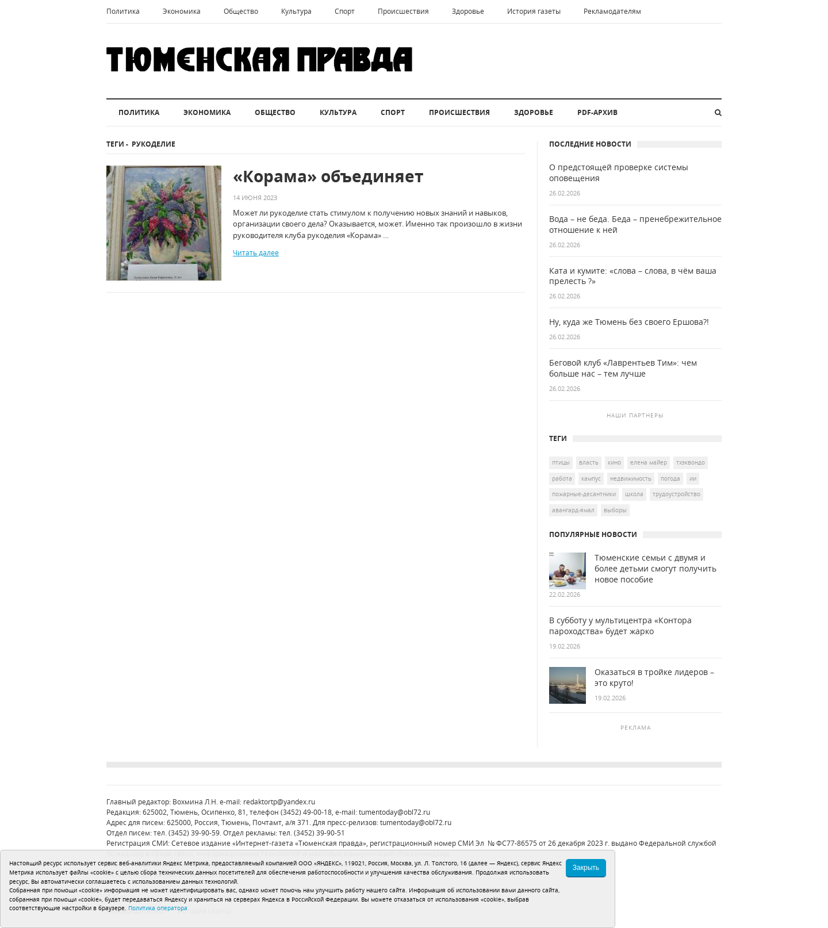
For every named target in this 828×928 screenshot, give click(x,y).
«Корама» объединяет (328, 176)
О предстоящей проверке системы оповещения (618, 172)
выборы (615, 510)
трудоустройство (676, 494)
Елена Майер (648, 462)
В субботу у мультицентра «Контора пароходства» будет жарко (620, 625)
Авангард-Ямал (573, 510)
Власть (589, 462)
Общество (241, 11)
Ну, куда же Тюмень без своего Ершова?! (629, 322)
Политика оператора (157, 908)
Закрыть (586, 868)
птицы (561, 462)
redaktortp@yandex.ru (279, 802)
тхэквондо (690, 462)
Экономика (182, 11)
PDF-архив (597, 112)
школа (634, 494)
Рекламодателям (612, 11)
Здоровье (468, 11)
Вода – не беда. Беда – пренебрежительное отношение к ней (635, 224)
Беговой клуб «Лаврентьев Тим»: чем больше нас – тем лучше (623, 368)
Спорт (345, 11)
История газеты (534, 11)
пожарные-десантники (584, 494)
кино (614, 462)
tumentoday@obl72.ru (394, 812)
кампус (591, 478)
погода (670, 478)
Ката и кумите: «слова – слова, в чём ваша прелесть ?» (632, 276)
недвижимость (630, 478)
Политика (123, 11)
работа (562, 478)
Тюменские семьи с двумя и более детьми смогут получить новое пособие (655, 569)
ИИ (692, 478)
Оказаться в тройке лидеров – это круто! (654, 677)
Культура (296, 11)
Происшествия (403, 11)
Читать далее (256, 253)
